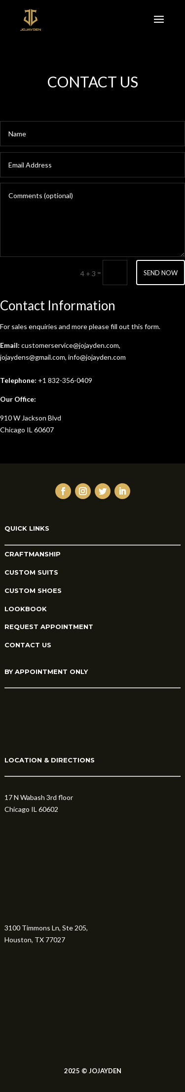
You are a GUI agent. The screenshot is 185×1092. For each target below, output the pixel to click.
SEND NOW (161, 273)
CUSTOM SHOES (33, 590)
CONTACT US (27, 645)
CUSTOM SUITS (31, 572)
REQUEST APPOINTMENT (48, 626)
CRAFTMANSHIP (32, 554)
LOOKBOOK (25, 609)
